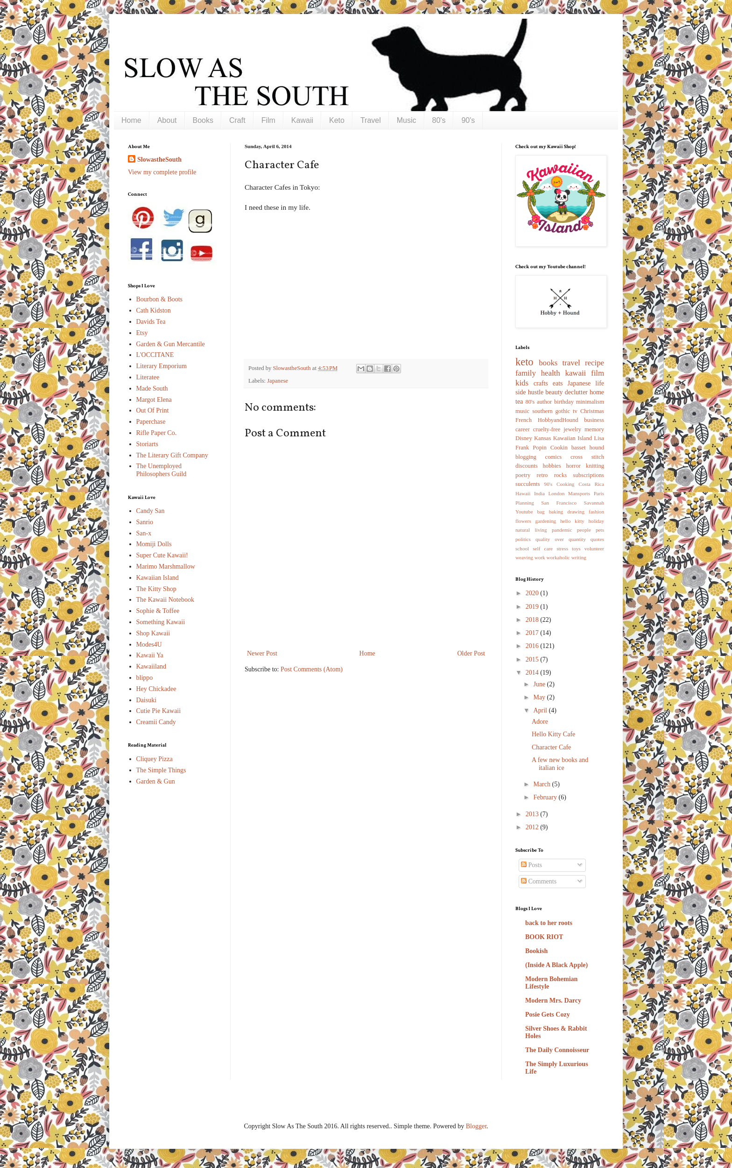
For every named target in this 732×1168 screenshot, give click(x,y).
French (523, 420)
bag (541, 511)
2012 (533, 827)
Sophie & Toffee (158, 610)
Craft (237, 120)
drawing (575, 511)
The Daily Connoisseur (557, 1050)
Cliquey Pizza (154, 758)
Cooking (565, 484)
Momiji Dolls (154, 544)
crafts (541, 383)
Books (203, 120)
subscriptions (588, 475)
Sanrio (145, 522)
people (584, 530)
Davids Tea (151, 321)
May (540, 697)
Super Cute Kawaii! (162, 555)
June (540, 684)
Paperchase (151, 421)
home (597, 392)
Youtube (524, 511)
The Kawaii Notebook (165, 599)
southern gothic (551, 411)
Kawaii (302, 120)
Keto (337, 120)
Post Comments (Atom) (312, 669)
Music (406, 120)
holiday (596, 521)
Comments (538, 881)
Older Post (472, 653)
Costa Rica (591, 484)
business (594, 420)
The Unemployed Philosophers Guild (161, 470)
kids (521, 382)
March (542, 784)
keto (524, 362)
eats (558, 383)
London (556, 493)
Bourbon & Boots (159, 299)
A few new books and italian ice (560, 763)
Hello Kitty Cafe (553, 734)
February (545, 797)
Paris (599, 493)
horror (573, 466)
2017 (533, 632)
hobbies (551, 466)
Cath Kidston (153, 310)
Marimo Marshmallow (165, 566)
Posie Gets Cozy (547, 1014)
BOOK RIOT (544, 936)
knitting (595, 466)
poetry (522, 475)
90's (468, 120)
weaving (524, 557)
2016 (533, 645)
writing (578, 557)
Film (268, 120)
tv (575, 411)
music (522, 411)
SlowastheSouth (159, 159)
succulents (527, 484)
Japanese (277, 380)
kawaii (575, 373)
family (525, 373)
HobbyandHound (558, 420)
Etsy (142, 332)
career (522, 429)
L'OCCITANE (155, 354)
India (539, 493)
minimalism (590, 402)
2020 (533, 593)
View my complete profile (162, 172)
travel (571, 362)
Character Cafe (551, 747)
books (548, 362)
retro (542, 475)
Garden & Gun (155, 781)
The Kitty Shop (156, 588)
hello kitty (572, 521)
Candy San (150, 510)
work (540, 557)
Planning (524, 503)
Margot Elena (154, 399)
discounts (526, 466)
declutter (576, 392)
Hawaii (522, 493)
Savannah (594, 503)
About (167, 120)
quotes (597, 539)
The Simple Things (161, 770)
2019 (533, 606)
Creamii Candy (156, 722)
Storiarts (147, 444)
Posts (531, 865)
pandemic (562, 530)
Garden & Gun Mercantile (170, 344)
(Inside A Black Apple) (556, 965)
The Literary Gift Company (172, 455)
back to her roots (548, 922)
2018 (533, 619)
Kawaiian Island (157, 577)
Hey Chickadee (156, 688)
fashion (596, 511)
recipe (594, 362)
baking (556, 511)
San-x (144, 533)
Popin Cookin (550, 447)
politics (523, 539)
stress (562, 548)
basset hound (587, 447)
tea (519, 401)
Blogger (476, 1126)
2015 (533, 659)
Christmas (592, 411)
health (550, 373)
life (599, 383)
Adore (540, 721)
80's (439, 120)
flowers (523, 521)
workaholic (558, 557)
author (544, 402)
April (541, 710)
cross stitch (587, 457)
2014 (533, 672)
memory (594, 429)
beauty (554, 392)
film (597, 373)
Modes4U (149, 644)
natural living (531, 530)
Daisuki (146, 700)
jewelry (572, 429)
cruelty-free (547, 429)
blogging (525, 457)
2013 (533, 814)
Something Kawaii (160, 622)
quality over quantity (560, 539)
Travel (370, 120)
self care (543, 548)
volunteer (594, 548)
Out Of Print (152, 410)
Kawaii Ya (149, 655)
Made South (152, 388)
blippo (144, 677)
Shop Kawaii (153, 633)
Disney (523, 438)
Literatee (148, 377)
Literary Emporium (161, 366)
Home (131, 120)
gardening (545, 521)
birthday (564, 402)
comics (553, 457)
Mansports (579, 493)
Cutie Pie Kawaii (158, 710)
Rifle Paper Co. (156, 432)
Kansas (542, 438)
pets (600, 530)
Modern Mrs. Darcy (553, 1000)
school (522, 548)
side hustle (529, 392)
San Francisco (559, 503)
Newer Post (262, 653)
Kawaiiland (151, 666)
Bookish (536, 950)
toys (576, 548)
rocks (560, 475)
